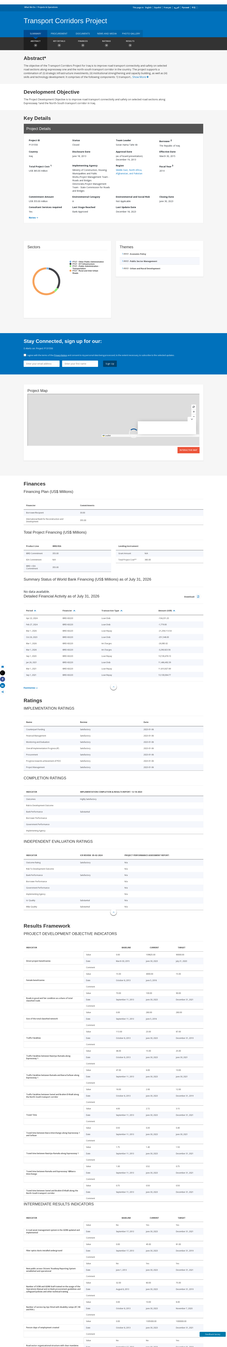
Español (157, 7)
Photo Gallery (131, 33)
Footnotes (29, 687)
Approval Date (124, 151)
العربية (176, 7)
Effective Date (167, 151)
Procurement (59, 33)
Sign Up (110, 363)
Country (33, 151)
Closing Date (166, 196)
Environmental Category (86, 196)
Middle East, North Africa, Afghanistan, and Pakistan (129, 171)
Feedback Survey (212, 1334)
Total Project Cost (40, 166)
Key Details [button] (59, 44)
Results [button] (130, 44)
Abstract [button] (35, 44)
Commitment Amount (41, 196)
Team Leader (123, 140)
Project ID (34, 140)
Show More (140, 77)
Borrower (165, 141)
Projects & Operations (48, 7)
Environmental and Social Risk (133, 196)
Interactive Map (188, 450)
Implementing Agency (85, 165)
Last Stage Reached (83, 207)
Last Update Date (126, 207)
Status (76, 140)
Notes (32, 217)
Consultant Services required (45, 207)
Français (167, 7)
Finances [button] (82, 44)
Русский (185, 7)
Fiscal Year (166, 166)
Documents (83, 33)
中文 (194, 7)
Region (120, 165)
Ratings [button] (106, 44)
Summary (35, 33)
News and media (107, 33)
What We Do (29, 7)
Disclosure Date (81, 151)
